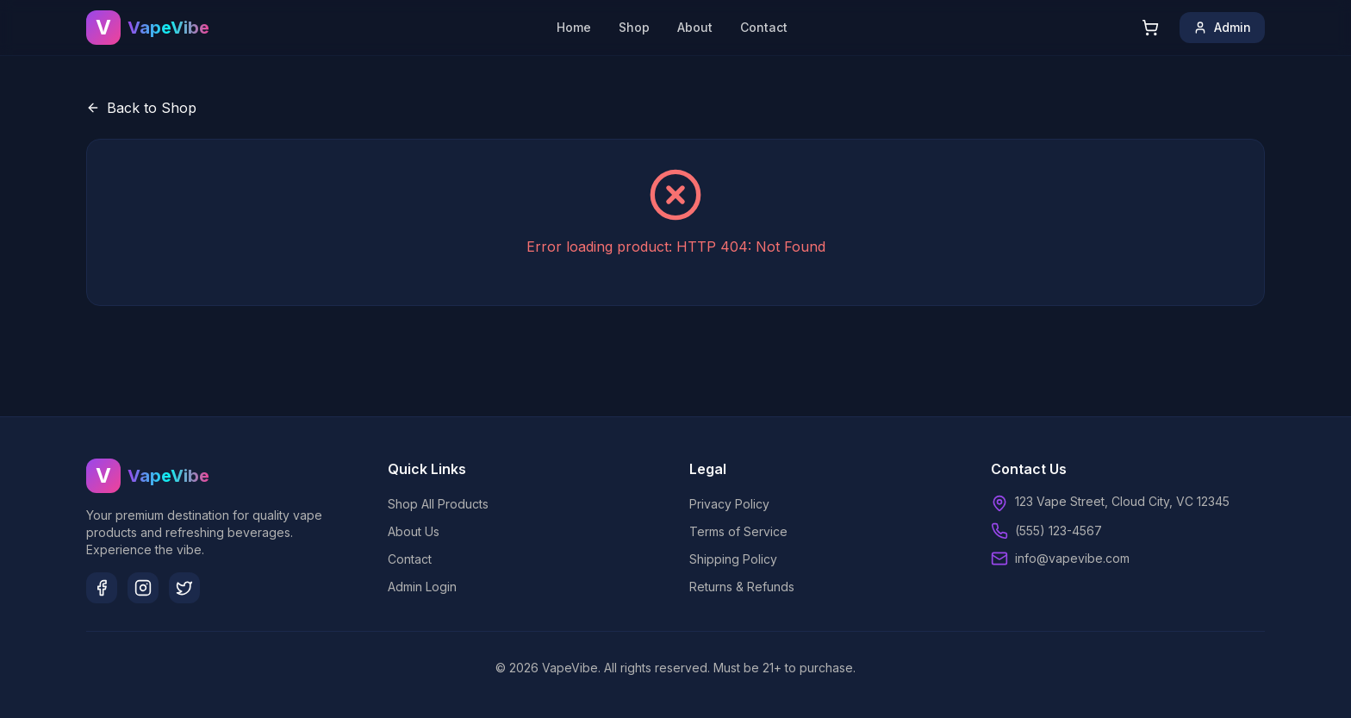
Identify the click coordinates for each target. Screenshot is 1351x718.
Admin (1222, 27)
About (695, 27)
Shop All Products (438, 503)
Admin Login (422, 586)
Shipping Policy (733, 559)
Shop (634, 27)
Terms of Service (738, 531)
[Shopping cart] (1150, 27)
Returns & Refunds (741, 586)
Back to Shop (141, 107)
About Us (413, 531)
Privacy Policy (729, 503)
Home (574, 27)
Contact (764, 27)
